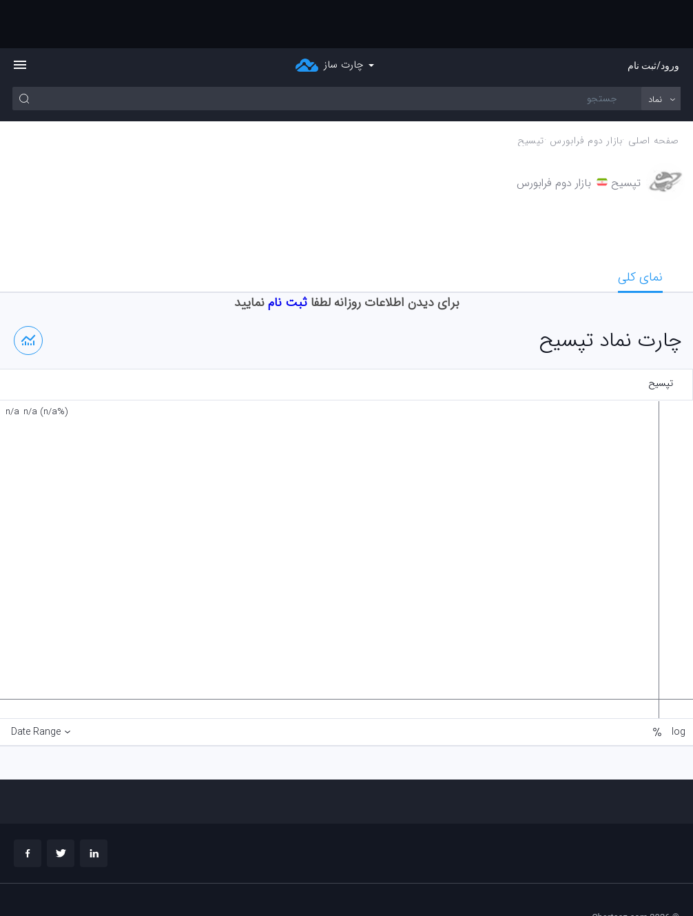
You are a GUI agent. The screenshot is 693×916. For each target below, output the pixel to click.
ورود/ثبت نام (653, 17)
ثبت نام (287, 254)
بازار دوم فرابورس (586, 93)
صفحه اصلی (653, 93)
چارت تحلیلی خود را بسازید (631, 882)
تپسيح (530, 93)
